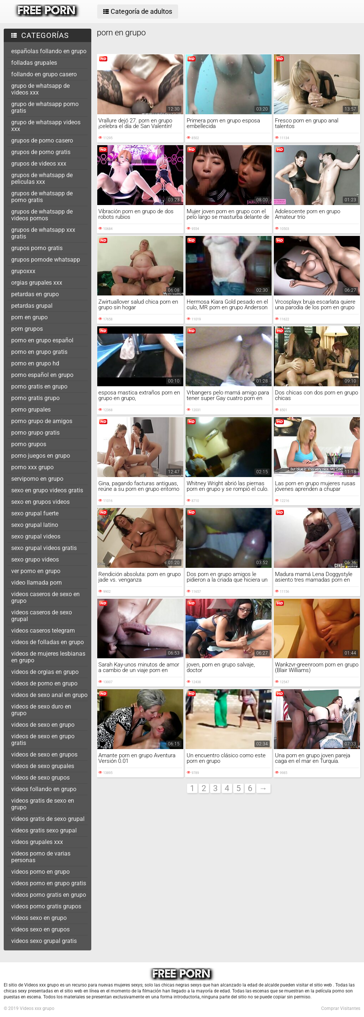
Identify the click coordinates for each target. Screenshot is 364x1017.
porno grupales (31, 409)
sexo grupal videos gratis (44, 547)
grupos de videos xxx (38, 163)
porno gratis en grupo (39, 386)
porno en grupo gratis (39, 351)
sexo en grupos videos (40, 501)
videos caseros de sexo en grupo (45, 597)
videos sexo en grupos (40, 929)
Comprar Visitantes (340, 1008)
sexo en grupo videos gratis (47, 490)
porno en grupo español (42, 340)
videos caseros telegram (43, 630)
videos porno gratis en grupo (48, 894)
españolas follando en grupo (48, 51)
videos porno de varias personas (40, 857)
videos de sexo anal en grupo (49, 694)
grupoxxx (23, 271)
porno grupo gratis (35, 432)
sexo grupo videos (35, 559)
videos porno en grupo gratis (48, 883)
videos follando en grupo (43, 789)
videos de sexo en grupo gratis (43, 739)
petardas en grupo (35, 294)
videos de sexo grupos (40, 777)
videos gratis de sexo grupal (48, 818)
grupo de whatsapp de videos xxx (40, 89)
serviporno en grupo (37, 478)
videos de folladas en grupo (47, 642)
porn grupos (27, 328)
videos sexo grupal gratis (44, 940)
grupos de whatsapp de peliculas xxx (42, 178)
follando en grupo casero (44, 74)
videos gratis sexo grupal (44, 830)
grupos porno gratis (37, 248)
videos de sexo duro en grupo (41, 710)
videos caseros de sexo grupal (41, 616)
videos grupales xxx (37, 841)
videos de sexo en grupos (44, 754)
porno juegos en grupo (40, 455)
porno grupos (28, 444)
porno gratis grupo (35, 398)
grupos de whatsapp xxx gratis (43, 233)
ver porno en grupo (35, 571)
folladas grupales (34, 62)
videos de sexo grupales (42, 766)
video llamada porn (36, 582)
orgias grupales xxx (36, 282)
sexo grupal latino (34, 524)
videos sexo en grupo (39, 917)
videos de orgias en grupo (45, 671)
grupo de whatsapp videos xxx (45, 125)
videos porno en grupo (40, 871)
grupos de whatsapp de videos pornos (42, 215)
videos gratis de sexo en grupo (42, 804)
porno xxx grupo (32, 467)
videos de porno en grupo (44, 683)
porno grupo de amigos (41, 421)
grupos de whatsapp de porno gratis (42, 197)
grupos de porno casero (42, 140)
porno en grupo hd (35, 363)
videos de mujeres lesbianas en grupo (48, 657)
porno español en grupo (42, 374)
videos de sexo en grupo (43, 724)
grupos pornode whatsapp (45, 259)
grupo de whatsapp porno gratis (45, 107)
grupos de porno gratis (40, 152)
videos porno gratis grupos (46, 906)
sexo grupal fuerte (34, 513)
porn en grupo (29, 317)
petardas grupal (32, 305)
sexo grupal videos (35, 536)
